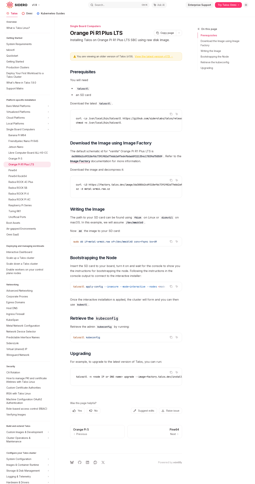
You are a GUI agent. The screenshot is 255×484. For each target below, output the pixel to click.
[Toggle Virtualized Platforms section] (27, 112)
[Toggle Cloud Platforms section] (27, 118)
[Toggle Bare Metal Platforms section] (27, 106)
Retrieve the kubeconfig (215, 62)
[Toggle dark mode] (246, 5)
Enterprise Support (199, 4)
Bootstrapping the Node (215, 56)
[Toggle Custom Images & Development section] (27, 432)
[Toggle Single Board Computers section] (27, 129)
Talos (12, 14)
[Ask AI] (176, 114)
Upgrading (207, 67)
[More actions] (179, 33)
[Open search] (118, 5)
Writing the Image (211, 50)
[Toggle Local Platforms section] (27, 123)
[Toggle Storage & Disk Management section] (27, 471)
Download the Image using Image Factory (220, 43)
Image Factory (80, 161)
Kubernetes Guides (51, 14)
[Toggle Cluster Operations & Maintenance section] (27, 439)
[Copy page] (165, 33)
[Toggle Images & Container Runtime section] (27, 465)
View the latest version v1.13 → (154, 56)
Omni (27, 14)
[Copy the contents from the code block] (171, 114)
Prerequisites (209, 35)
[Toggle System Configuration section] (27, 459)
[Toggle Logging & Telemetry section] (27, 476)
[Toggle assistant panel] (159, 5)
